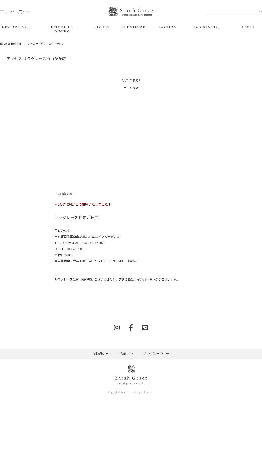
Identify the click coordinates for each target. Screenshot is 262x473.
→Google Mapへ (65, 193)
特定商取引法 (100, 353)
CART (24, 11)
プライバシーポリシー (156, 353)
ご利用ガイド (126, 353)
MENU (7, 11)
